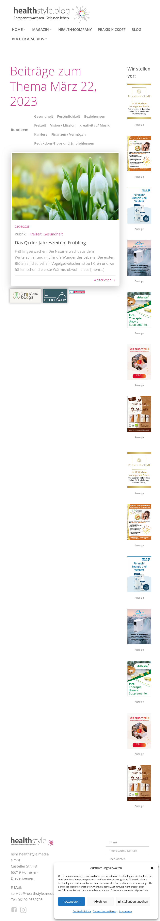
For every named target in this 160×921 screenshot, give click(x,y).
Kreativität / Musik (94, 125)
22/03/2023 (22, 226)
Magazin (42, 29)
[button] (152, 868)
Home (19, 29)
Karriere (40, 134)
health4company (75, 29)
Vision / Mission (62, 125)
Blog (136, 29)
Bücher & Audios (30, 38)
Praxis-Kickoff (112, 29)
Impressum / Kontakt (123, 850)
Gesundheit (43, 116)
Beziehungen (94, 116)
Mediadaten (118, 859)
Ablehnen (100, 901)
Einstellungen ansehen (133, 901)
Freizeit (40, 125)
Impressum (125, 911)
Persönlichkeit (68, 116)
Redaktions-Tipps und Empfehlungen (64, 143)
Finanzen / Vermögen (68, 134)
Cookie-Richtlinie (82, 911)
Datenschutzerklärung (105, 911)
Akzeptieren (71, 901)
